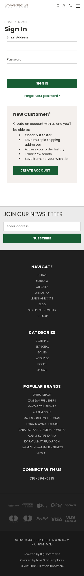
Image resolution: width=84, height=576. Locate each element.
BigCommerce (50, 554)
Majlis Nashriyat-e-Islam (42, 418)
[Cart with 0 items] (70, 6)
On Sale (42, 370)
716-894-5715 (42, 478)
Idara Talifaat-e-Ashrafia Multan (42, 430)
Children (42, 287)
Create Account (35, 170)
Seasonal (42, 346)
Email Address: (18, 37)
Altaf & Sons (42, 412)
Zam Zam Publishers (42, 400)
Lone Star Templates (50, 560)
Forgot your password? (42, 96)
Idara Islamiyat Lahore (42, 424)
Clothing (42, 341)
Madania (42, 281)
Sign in (33, 310)
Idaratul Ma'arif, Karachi (42, 441)
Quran (42, 275)
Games (42, 352)
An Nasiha (42, 293)
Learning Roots (42, 298)
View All (42, 453)
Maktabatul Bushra (42, 406)
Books (42, 364)
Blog (42, 304)
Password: (14, 59)
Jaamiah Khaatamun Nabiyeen (42, 447)
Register (50, 310)
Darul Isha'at (42, 395)
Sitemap (42, 316)
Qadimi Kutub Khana (42, 436)
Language (42, 358)
